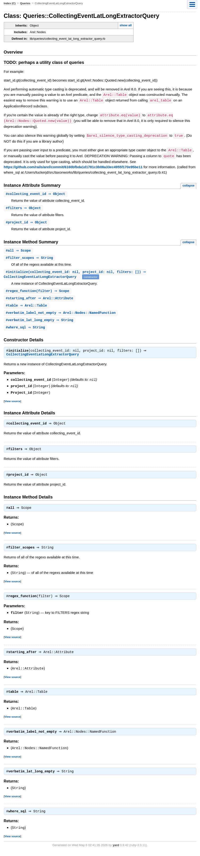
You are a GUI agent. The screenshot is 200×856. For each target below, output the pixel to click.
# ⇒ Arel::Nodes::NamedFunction (61, 313)
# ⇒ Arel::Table (27, 306)
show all (126, 25)
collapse (188, 184)
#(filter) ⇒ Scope (38, 291)
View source (12, 402)
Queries (25, 3)
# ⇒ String (30, 257)
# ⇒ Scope (19, 250)
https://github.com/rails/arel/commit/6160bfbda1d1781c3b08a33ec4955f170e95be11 (73, 165)
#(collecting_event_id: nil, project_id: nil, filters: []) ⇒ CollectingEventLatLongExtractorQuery (75, 274)
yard (116, 849)
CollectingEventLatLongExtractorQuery (42, 356)
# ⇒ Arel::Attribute (40, 298)
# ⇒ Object (36, 192)
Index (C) (10, 3)
